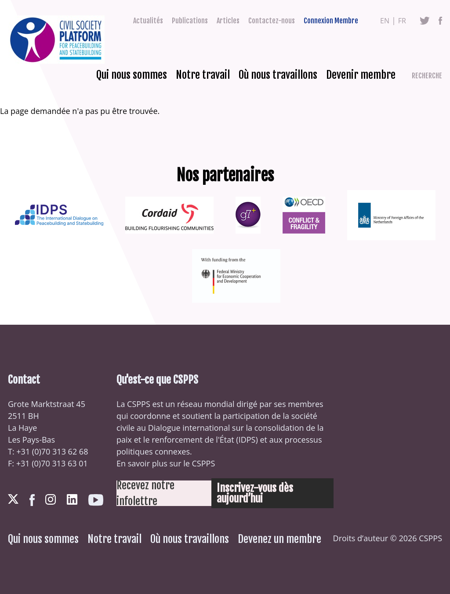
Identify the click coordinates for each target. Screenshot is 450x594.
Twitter (425, 21)
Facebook (440, 21)
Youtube (95, 500)
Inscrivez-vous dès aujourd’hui (255, 493)
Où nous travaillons (278, 74)
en (384, 21)
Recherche (427, 75)
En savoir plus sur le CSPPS (165, 463)
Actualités (148, 20)
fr (402, 21)
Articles (228, 20)
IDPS (247, 439)
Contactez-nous (271, 20)
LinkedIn (72, 499)
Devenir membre (361, 74)
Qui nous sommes (131, 74)
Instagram (50, 499)
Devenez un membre (279, 539)
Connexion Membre (331, 20)
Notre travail (203, 74)
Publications (190, 20)
